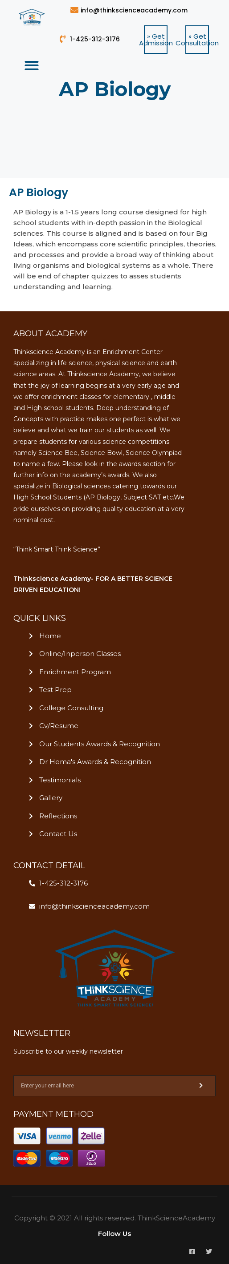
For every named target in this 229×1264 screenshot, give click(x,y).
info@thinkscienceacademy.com (134, 10)
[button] (156, 39)
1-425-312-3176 (95, 39)
